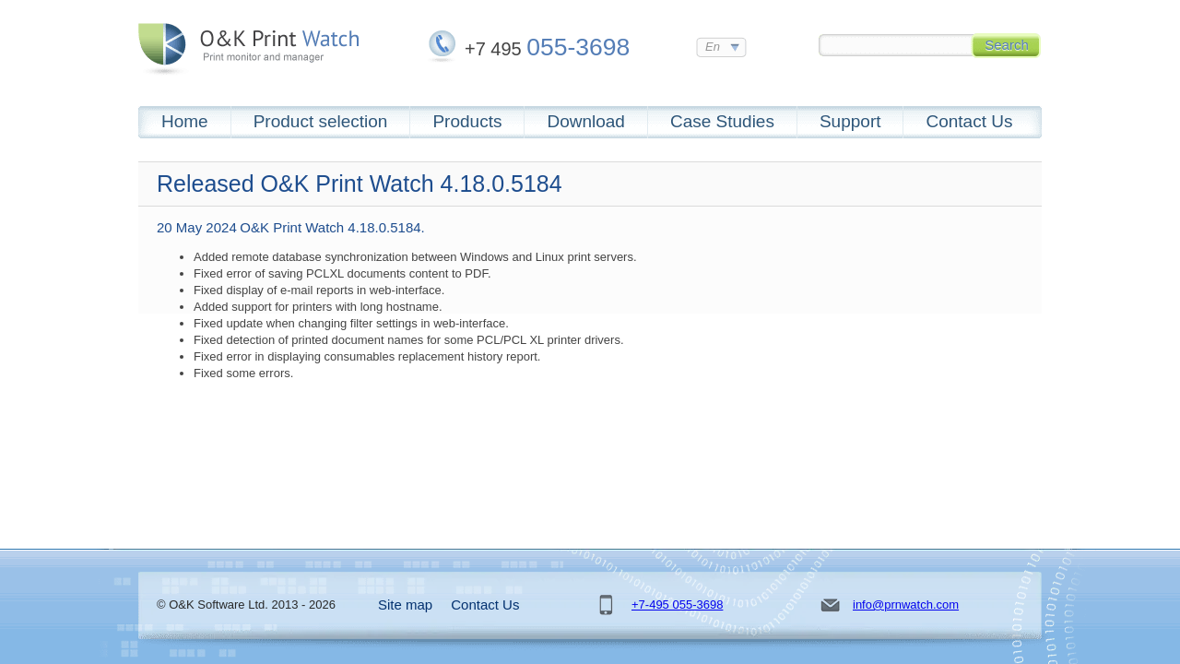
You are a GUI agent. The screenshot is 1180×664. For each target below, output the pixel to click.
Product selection (321, 121)
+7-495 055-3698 (677, 604)
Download (586, 121)
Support (850, 121)
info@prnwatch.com (906, 604)
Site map (405, 604)
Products (467, 121)
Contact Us (969, 121)
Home (184, 121)
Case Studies (722, 121)
